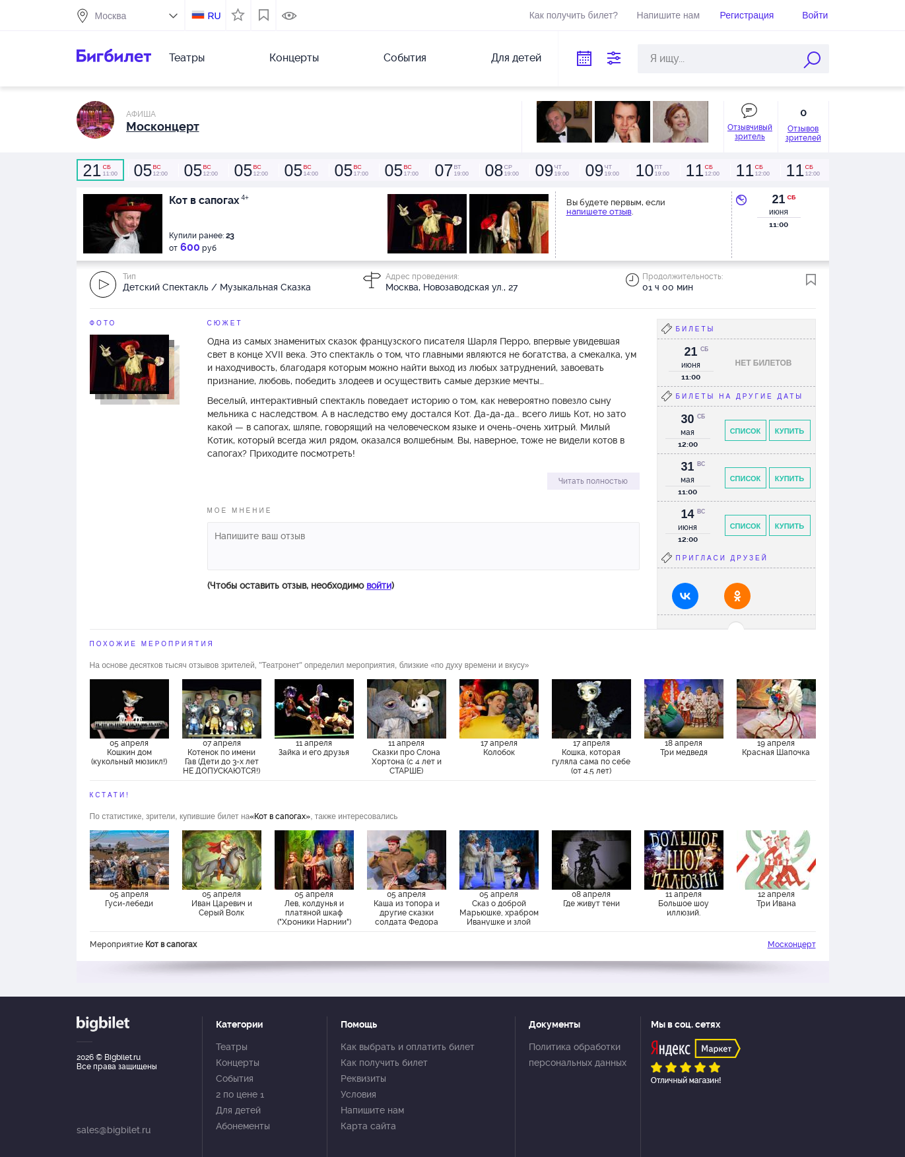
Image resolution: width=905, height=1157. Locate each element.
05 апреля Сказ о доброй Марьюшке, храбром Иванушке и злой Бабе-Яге (499, 907)
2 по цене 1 (240, 1094)
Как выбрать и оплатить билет (408, 1046)
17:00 (351, 170)
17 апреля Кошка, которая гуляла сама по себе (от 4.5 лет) (591, 756)
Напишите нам (668, 15)
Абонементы (243, 1126)
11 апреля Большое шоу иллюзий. (683, 903)
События (405, 57)
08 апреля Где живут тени (591, 899)
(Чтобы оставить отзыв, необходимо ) (300, 585)
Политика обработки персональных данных (577, 1054)
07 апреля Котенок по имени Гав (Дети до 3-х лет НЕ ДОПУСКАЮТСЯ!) (221, 756)
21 (778, 199)
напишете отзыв (599, 211)
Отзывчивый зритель (749, 132)
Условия (358, 1094)
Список (745, 431)
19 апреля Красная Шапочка (776, 748)
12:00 (150, 170)
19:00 (451, 170)
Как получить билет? (573, 15)
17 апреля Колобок (499, 748)
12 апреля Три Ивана (776, 899)
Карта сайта (368, 1126)
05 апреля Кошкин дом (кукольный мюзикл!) (129, 752)
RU (213, 16)
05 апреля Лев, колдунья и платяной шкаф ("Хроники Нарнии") (314, 907)
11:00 (100, 170)
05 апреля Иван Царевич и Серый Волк (221, 903)
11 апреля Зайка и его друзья (314, 748)
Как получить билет (384, 1062)
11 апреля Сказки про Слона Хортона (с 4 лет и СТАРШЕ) (407, 756)
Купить (789, 431)
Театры (187, 57)
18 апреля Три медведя (684, 748)
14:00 (301, 170)
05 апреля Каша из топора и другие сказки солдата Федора (407, 907)
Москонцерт (792, 944)
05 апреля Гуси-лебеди (129, 899)
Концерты (294, 57)
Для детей (516, 57)
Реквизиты (363, 1078)
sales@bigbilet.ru (114, 1130)
